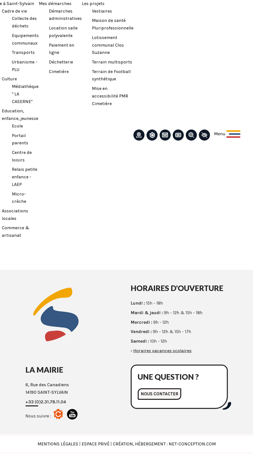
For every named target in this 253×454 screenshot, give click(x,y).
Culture (9, 78)
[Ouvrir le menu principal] (227, 134)
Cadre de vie (14, 11)
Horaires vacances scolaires (162, 350)
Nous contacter (159, 393)
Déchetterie (61, 61)
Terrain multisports (112, 61)
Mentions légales (58, 443)
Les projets (93, 3)
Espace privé (96, 443)
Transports (23, 52)
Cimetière (59, 71)
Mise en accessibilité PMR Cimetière (110, 96)
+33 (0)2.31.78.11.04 (45, 401)
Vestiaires (102, 11)
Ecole (17, 125)
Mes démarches (55, 3)
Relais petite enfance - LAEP (24, 177)
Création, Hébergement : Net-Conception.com (164, 443)
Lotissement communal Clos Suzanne (108, 45)
